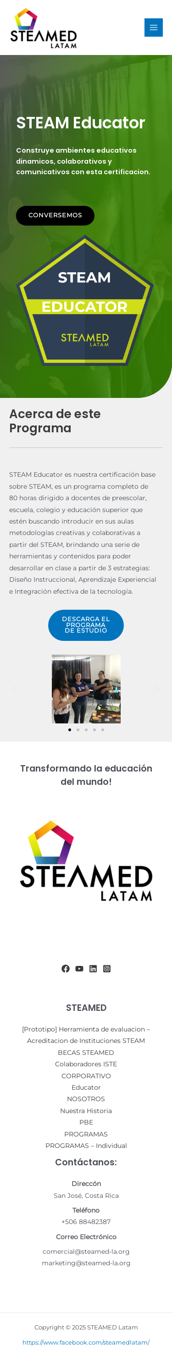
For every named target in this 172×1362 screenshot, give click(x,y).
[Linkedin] (93, 969)
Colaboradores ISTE (86, 1064)
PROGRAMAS (86, 1134)
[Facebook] (65, 969)
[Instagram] (107, 969)
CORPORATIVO (86, 1076)
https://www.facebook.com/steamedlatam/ (86, 1342)
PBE (86, 1122)
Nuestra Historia (86, 1110)
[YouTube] (79, 969)
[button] (15, 689)
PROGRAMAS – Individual (86, 1145)
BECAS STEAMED (86, 1052)
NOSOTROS (86, 1099)
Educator (86, 1087)
